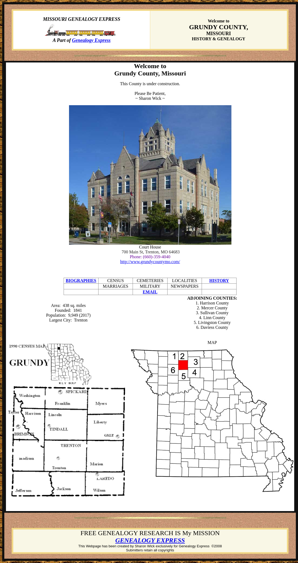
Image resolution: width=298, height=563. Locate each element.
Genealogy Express (91, 40)
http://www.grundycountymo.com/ (150, 261)
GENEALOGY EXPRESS (150, 540)
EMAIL (150, 292)
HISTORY (219, 280)
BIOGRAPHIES (81, 280)
